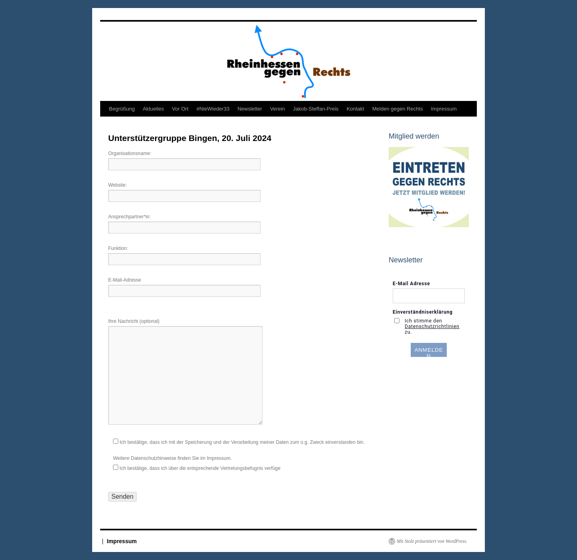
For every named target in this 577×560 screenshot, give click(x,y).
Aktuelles (153, 109)
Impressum (443, 109)
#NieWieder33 (212, 109)
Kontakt (355, 109)
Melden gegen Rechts (397, 109)
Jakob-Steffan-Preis (316, 109)
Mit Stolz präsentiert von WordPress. (432, 541)
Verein (277, 109)
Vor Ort (180, 109)
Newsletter (250, 109)
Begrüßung (122, 109)
